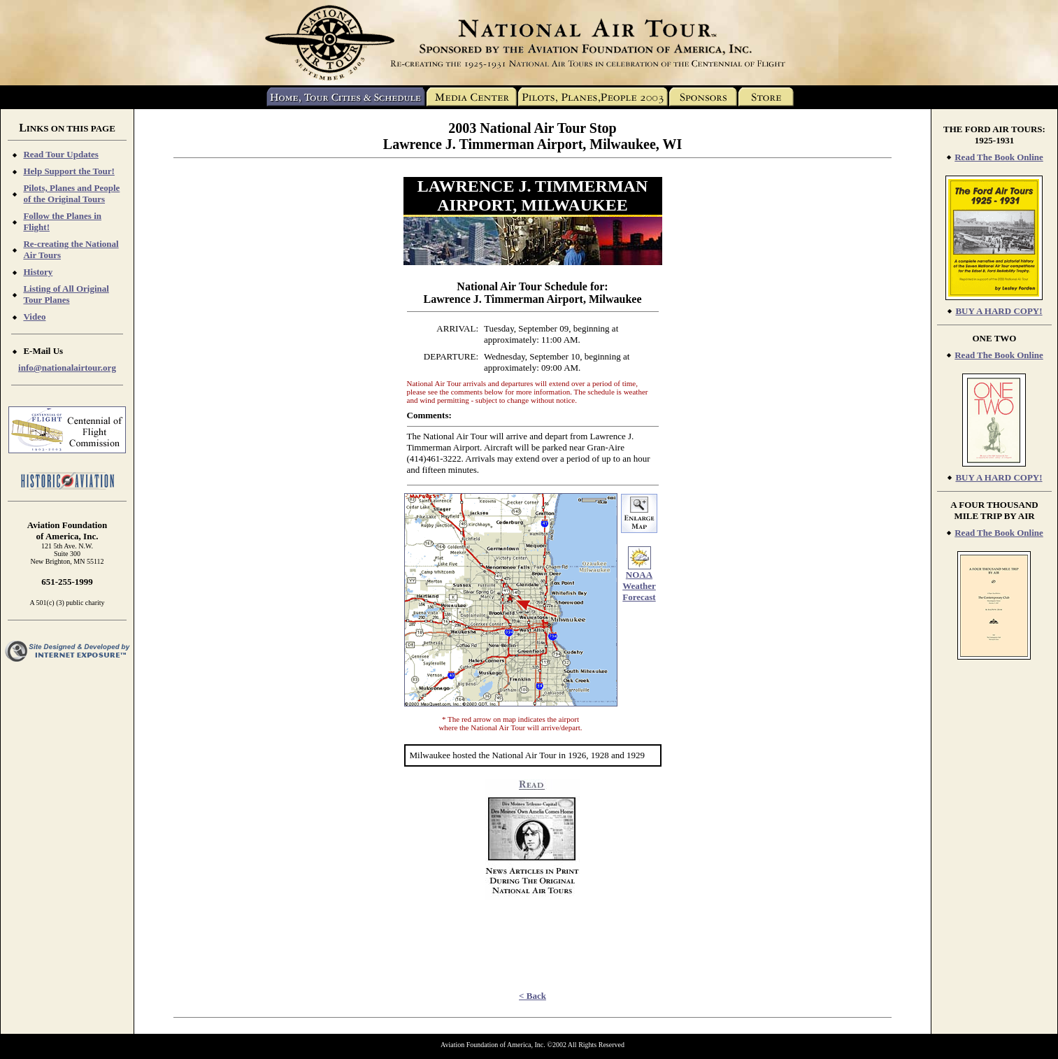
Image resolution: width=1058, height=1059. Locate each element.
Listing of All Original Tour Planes (65, 294)
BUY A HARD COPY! (998, 311)
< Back (532, 995)
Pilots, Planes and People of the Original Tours (71, 193)
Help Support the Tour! (68, 171)
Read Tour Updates (60, 154)
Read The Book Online (999, 157)
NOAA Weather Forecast (639, 585)
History (37, 271)
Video (34, 316)
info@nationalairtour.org (67, 367)
